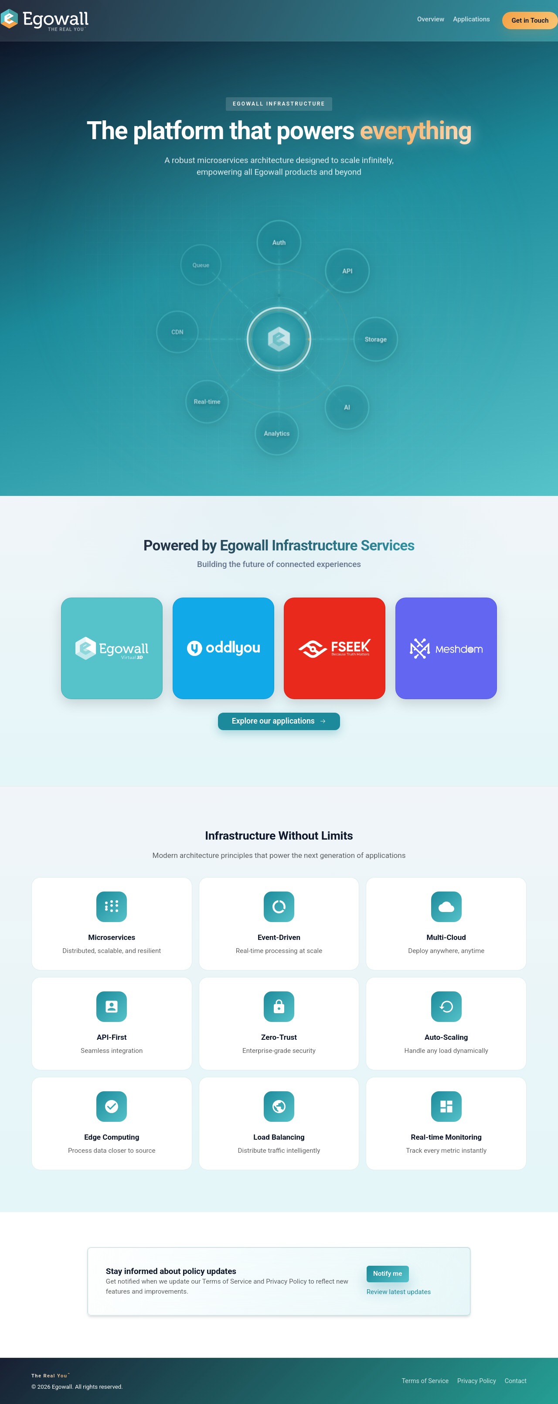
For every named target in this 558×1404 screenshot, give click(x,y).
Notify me (387, 1274)
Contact (516, 1381)
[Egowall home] (44, 20)
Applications (471, 19)
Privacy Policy (476, 1381)
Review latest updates (399, 1292)
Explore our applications (279, 721)
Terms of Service (425, 1381)
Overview (430, 19)
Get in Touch (530, 20)
